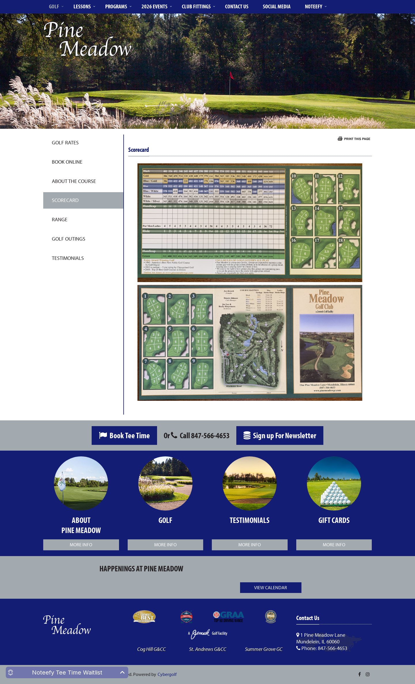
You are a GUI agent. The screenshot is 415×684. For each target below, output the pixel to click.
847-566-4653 (210, 435)
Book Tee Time (124, 435)
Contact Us (236, 6)
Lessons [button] (82, 6)
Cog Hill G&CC (151, 649)
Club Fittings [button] (196, 6)
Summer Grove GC (263, 649)
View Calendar (270, 587)
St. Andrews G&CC (207, 649)
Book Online (67, 161)
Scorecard (65, 200)
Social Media (276, 6)
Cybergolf (167, 674)
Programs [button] (116, 6)
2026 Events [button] (154, 6)
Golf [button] (54, 6)
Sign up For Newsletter (280, 435)
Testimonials (68, 258)
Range (59, 219)
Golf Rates (65, 142)
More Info (81, 544)
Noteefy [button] (313, 6)
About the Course (74, 181)
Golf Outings (68, 238)
